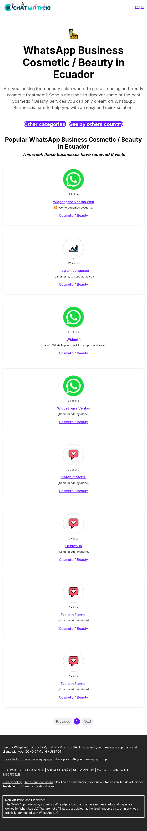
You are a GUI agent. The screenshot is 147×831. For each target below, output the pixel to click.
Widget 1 (74, 339)
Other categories (45, 124)
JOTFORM (55, 747)
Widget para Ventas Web (73, 202)
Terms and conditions (38, 782)
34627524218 (12, 774)
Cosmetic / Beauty (73, 215)
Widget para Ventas (73, 408)
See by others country (96, 124)
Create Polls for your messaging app (27, 759)
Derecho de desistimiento (39, 786)
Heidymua (73, 546)
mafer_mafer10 (73, 477)
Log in (139, 7)
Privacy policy (12, 782)
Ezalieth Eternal (73, 615)
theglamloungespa (73, 270)
